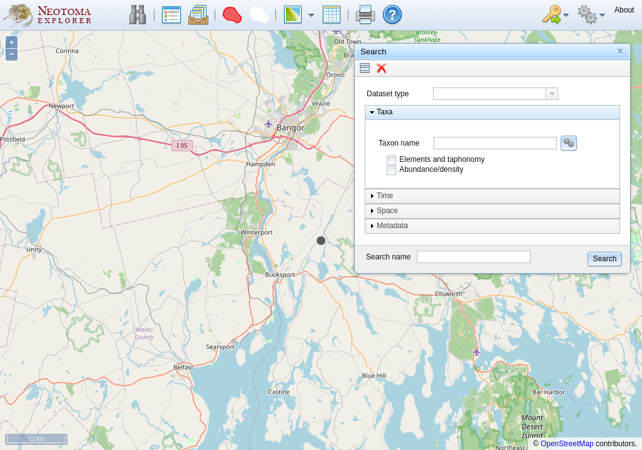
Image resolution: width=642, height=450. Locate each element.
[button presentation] (552, 93)
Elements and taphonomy (441, 159)
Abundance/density (431, 169)
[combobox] (495, 94)
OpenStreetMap (567, 443)
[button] (137, 15)
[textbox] (489, 94)
